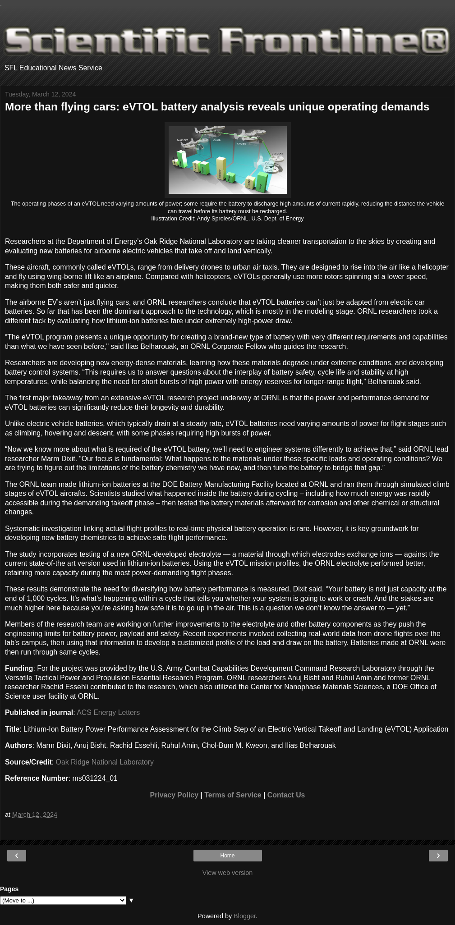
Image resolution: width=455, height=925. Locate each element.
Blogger (245, 916)
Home (227, 855)
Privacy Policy (174, 795)
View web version (227, 872)
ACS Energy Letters (108, 712)
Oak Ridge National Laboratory (105, 762)
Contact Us (286, 795)
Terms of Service (232, 795)
